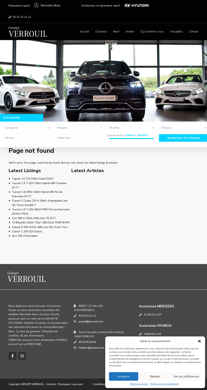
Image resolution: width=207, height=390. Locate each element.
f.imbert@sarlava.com (91, 348)
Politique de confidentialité (164, 383)
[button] (199, 341)
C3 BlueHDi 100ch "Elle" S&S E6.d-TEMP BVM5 (41, 222)
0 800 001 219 (152, 334)
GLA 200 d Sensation (25, 236)
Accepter (124, 376)
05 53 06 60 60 (87, 342)
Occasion (101, 31)
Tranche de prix (116, 135)
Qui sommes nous (152, 31)
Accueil (84, 31)
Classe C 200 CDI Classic (27, 231)
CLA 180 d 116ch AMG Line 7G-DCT (34, 218)
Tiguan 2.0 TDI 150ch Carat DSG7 (32, 178)
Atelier (130, 31)
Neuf (116, 31)
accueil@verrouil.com (91, 321)
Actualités (176, 31)
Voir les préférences (186, 376)
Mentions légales (139, 383)
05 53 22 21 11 (22, 17)
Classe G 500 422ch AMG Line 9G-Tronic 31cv (40, 227)
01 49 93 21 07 (152, 314)
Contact (193, 31)
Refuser (155, 376)
